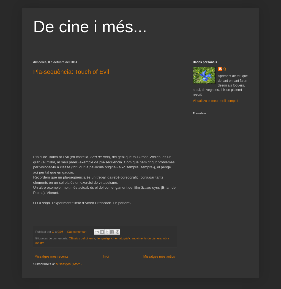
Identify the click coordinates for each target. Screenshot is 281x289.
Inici (106, 256)
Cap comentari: (77, 231)
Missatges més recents (52, 256)
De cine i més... (90, 26)
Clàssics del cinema (82, 238)
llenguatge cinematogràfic (114, 238)
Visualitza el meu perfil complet (215, 101)
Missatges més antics (159, 256)
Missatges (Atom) (68, 264)
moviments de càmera (147, 238)
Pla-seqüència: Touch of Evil (71, 71)
